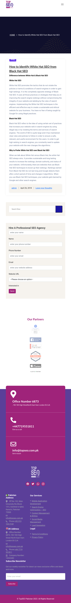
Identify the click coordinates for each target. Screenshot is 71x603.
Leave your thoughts (44, 188)
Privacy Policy (37, 537)
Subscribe (11, 584)
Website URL (14, 274)
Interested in (14, 286)
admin (14, 188)
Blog (13, 59)
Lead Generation (38, 525)
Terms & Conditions (40, 534)
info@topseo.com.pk (14, 518)
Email (11, 262)
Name (11, 239)
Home (12, 35)
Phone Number (15, 250)
